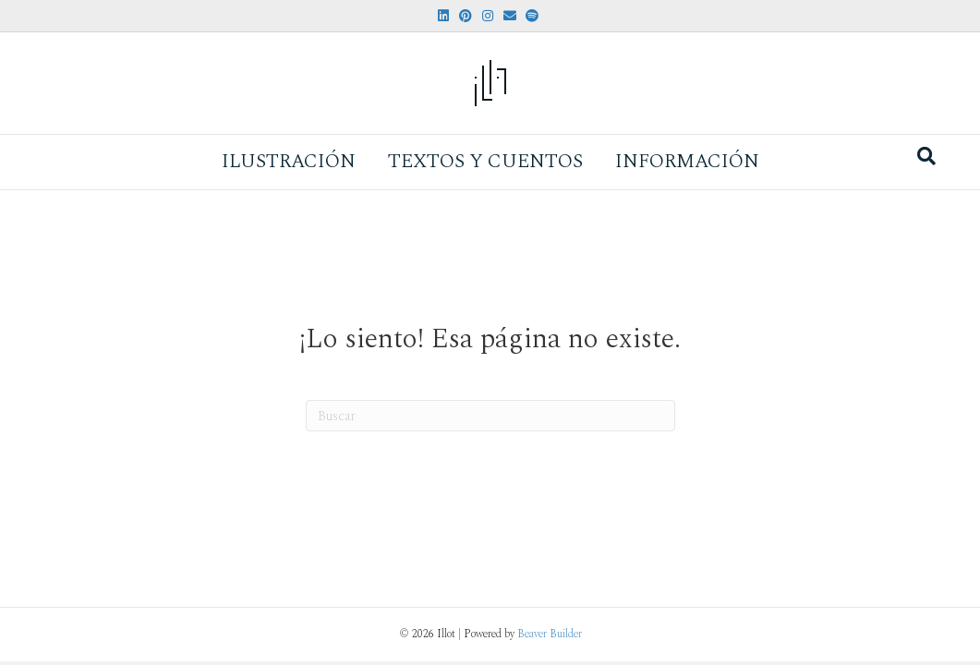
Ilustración (289, 161)
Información (687, 161)
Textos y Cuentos (485, 161)
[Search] (926, 156)
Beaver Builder (549, 634)
